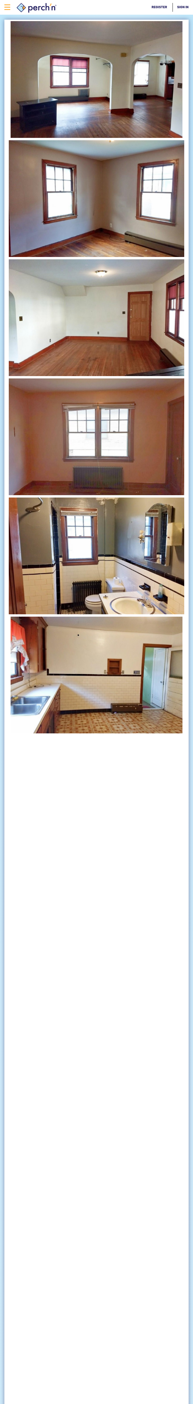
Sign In (183, 7)
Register (159, 7)
